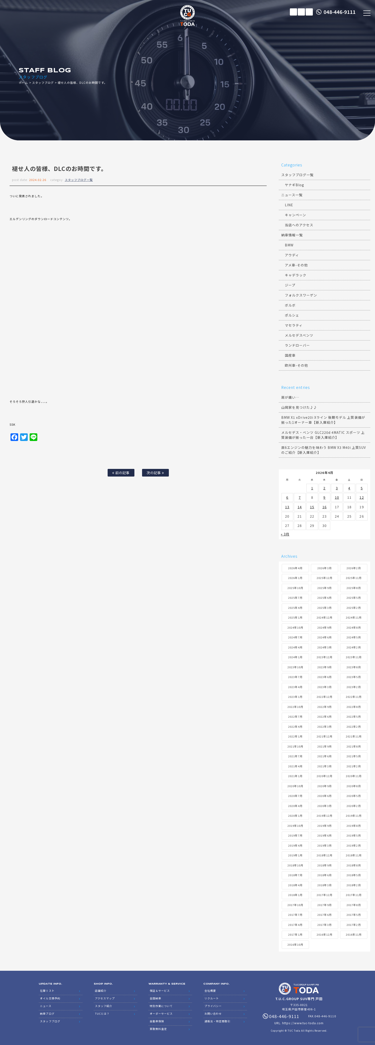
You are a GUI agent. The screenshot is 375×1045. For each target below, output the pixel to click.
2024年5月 (354, 637)
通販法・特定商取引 (217, 1021)
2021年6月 (324, 756)
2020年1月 (295, 815)
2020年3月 (324, 806)
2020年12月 (324, 776)
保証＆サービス (160, 990)
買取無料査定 (158, 1029)
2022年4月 (295, 726)
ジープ (290, 285)
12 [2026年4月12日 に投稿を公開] (361, 497)
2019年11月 (354, 815)
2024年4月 (295, 647)
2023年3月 (324, 687)
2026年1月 (295, 578)
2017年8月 (354, 905)
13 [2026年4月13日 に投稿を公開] (287, 506)
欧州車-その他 (296, 365)
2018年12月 (324, 855)
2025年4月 (295, 608)
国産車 (290, 355)
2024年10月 (295, 627)
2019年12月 (324, 815)
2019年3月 (324, 845)
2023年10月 (295, 667)
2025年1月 (295, 617)
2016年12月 (324, 934)
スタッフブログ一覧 (79, 180)
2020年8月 (354, 786)
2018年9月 (324, 865)
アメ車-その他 (296, 265)
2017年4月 (295, 925)
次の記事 (155, 472)
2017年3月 (324, 925)
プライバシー (213, 1006)
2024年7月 (295, 637)
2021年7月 (295, 756)
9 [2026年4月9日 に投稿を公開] (324, 497)
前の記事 (121, 472)
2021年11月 (354, 736)
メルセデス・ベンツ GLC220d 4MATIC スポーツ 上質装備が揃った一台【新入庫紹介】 (323, 435)
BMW (289, 245)
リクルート (211, 998)
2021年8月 (354, 746)
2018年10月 (295, 865)
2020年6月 (324, 796)
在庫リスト (293, 12)
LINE (309, 12)
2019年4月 (295, 845)
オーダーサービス (161, 1013)
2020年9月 (324, 786)
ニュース (45, 1006)
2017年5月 (354, 915)
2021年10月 (295, 746)
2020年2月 (354, 806)
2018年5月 (354, 875)
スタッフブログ (43, 82)
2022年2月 (354, 726)
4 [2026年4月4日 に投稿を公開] (349, 488)
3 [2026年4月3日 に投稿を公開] (337, 488)
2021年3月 (324, 766)
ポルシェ (292, 315)
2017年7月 (295, 915)
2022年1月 (295, 736)
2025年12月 (324, 578)
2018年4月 (295, 885)
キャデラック (295, 275)
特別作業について (161, 1006)
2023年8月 (354, 667)
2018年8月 (354, 865)
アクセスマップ (105, 998)
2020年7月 (295, 796)
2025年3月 (324, 608)
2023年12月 (324, 657)
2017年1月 (295, 934)
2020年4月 (295, 806)
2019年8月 (354, 826)
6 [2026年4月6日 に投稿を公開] (287, 497)
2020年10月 (295, 786)
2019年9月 (324, 826)
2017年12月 (324, 895)
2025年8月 (354, 588)
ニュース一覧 (292, 194)
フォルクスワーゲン (301, 295)
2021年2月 (354, 766)
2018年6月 (324, 875)
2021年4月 (295, 766)
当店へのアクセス (299, 225)
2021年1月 (295, 776)
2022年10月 (295, 707)
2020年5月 (354, 796)
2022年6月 (324, 716)
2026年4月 (295, 568)
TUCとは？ (102, 1013)
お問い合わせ (213, 1013)
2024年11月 (354, 617)
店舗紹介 (100, 990)
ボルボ (290, 305)
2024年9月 (324, 627)
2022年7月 (295, 716)
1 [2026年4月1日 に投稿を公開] (312, 488)
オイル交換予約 (50, 998)
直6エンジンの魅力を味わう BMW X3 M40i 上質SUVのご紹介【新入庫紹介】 (323, 450)
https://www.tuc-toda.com (303, 1023)
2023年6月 (324, 677)
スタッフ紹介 (103, 1006)
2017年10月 (295, 905)
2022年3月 (324, 726)
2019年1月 (295, 855)
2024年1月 (295, 657)
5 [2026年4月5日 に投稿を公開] (362, 488)
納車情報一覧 (292, 235)
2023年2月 (354, 687)
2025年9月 (324, 588)
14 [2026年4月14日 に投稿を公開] (300, 506)
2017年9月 (324, 905)
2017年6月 (324, 915)
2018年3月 (324, 885)
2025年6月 (324, 597)
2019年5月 (354, 835)
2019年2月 (354, 845)
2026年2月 (354, 568)
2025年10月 (295, 588)
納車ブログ (47, 1013)
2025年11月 (354, 578)
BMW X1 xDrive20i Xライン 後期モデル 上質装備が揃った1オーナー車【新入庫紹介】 (323, 420)
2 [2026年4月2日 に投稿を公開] (324, 488)
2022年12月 (324, 697)
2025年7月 (295, 597)
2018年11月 (354, 855)
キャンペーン (295, 214)
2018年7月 (295, 875)
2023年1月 (295, 697)
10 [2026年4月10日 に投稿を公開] (337, 497)
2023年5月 (354, 677)
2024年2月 (354, 647)
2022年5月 (354, 716)
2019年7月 (295, 835)
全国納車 (155, 998)
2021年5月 (354, 756)
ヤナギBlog (294, 184)
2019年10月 (295, 826)
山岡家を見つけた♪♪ (299, 407)
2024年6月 (324, 637)
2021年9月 (324, 746)
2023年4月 (295, 687)
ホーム (23, 82)
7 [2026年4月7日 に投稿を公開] (300, 497)
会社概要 (210, 990)
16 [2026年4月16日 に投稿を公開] (324, 506)
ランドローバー (297, 345)
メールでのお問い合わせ (301, 12)
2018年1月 (295, 895)
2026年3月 (324, 568)
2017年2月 (354, 925)
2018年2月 (354, 885)
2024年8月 (354, 627)
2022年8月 (354, 707)
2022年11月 (354, 697)
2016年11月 (354, 934)
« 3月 (285, 534)
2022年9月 (324, 707)
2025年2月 (354, 608)
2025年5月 (354, 597)
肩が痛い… (290, 397)
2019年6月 (324, 835)
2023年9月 (324, 667)
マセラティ (294, 325)
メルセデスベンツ (299, 335)
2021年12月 (324, 736)
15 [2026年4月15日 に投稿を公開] (312, 506)
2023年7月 (295, 677)
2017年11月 (354, 895)
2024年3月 (324, 647)
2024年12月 (324, 617)
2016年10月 (295, 944)
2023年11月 (354, 657)
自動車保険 (157, 1021)
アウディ (292, 255)
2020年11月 (354, 776)
